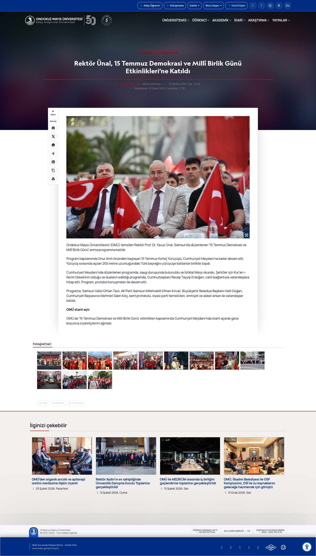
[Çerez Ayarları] (283, 547)
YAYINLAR (279, 20)
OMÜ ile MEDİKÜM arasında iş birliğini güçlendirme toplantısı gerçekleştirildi (188, 481)
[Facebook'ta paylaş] (53, 128)
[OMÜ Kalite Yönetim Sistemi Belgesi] (270, 547)
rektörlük (145, 53)
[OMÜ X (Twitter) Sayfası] (249, 547)
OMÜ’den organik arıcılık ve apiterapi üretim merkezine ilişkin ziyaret (58, 481)
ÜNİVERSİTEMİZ (174, 20)
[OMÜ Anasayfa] (253, 5)
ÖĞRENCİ (199, 20)
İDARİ (238, 20)
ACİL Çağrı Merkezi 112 (237, 531)
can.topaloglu (127, 84)
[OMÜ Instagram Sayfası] (240, 547)
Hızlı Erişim (236, 5)
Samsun (59, 402)
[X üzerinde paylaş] (53, 136)
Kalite (194, 5)
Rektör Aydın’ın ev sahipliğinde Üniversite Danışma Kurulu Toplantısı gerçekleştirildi (123, 483)
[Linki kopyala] (53, 170)
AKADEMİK (220, 20)
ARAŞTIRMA (257, 20)
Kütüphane (175, 5)
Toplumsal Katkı (167, 53)
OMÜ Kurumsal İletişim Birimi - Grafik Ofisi (54, 545)
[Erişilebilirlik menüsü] (307, 547)
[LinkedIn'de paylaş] (53, 161)
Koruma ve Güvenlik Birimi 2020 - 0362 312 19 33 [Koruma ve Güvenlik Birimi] (270, 531)
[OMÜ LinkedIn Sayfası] (231, 547)
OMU (44, 402)
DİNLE (53, 113)
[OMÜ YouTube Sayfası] (222, 547)
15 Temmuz (77, 402)
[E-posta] (261, 5)
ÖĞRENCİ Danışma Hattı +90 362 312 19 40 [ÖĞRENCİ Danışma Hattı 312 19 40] (205, 531)
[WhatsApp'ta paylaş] (53, 145)
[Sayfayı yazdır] (53, 178)
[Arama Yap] (279, 5)
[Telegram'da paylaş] (53, 153)
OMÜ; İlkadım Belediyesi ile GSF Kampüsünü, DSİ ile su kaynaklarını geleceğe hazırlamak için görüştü (249, 483)
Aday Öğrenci (150, 5)
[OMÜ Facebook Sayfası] (258, 547)
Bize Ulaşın (213, 5)
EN (287, 5)
